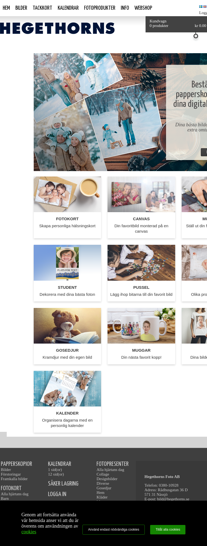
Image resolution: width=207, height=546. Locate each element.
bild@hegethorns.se (173, 499)
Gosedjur (103, 488)
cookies (29, 531)
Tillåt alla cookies (168, 529)
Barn (5, 498)
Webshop (143, 8)
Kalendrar (68, 8)
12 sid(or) (56, 474)
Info (125, 8)
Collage (102, 474)
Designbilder (106, 479)
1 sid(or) (55, 469)
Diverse (102, 483)
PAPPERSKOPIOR (16, 464)
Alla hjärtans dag (14, 494)
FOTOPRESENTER (112, 464)
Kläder (102, 497)
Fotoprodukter (99, 8)
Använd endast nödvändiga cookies (113, 529)
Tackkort (42, 8)
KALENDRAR (59, 464)
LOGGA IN (57, 494)
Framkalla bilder (14, 479)
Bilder (21, 8)
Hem (6, 8)
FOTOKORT (11, 488)
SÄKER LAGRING (63, 484)
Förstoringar (11, 474)
